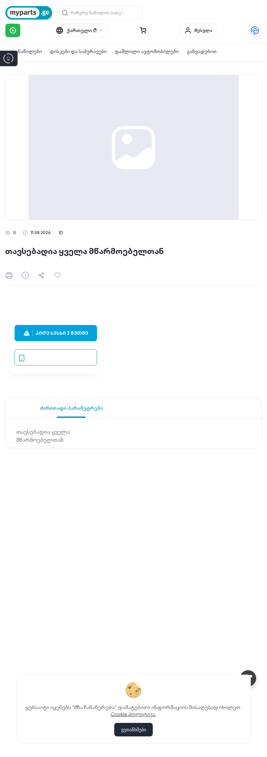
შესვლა (198, 30)
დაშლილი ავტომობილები (147, 51)
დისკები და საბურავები (78, 51)
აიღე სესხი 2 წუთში (56, 333)
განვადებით (202, 51)
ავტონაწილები (23, 51)
